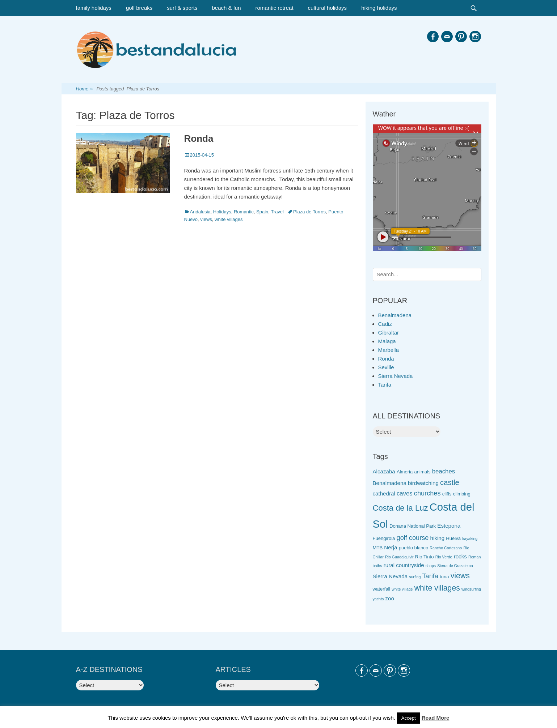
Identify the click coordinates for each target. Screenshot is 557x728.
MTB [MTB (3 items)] (378, 547)
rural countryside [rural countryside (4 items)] (404, 565)
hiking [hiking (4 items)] (437, 538)
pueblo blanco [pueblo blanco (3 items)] (414, 547)
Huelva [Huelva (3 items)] (453, 538)
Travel (277, 211)
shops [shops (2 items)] (431, 565)
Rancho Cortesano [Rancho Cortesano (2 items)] (446, 548)
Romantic (244, 211)
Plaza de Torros (309, 211)
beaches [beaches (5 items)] (443, 471)
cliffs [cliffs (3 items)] (447, 494)
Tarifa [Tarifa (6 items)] (430, 576)
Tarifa (385, 385)
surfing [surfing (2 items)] (415, 577)
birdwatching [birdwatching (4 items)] (423, 483)
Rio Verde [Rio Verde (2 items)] (443, 557)
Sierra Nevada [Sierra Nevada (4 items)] (390, 576)
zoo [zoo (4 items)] (389, 598)
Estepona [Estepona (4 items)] (448, 526)
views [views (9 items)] (460, 575)
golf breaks (139, 8)
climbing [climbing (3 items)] (462, 494)
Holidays (222, 211)
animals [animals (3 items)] (422, 471)
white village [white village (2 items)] (402, 589)
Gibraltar (388, 332)
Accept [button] (408, 718)
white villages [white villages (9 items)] (437, 588)
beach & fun (226, 8)
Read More (436, 718)
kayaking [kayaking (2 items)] (469, 538)
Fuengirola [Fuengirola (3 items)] (384, 538)
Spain (262, 211)
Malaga (387, 341)
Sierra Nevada (395, 376)
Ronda (199, 138)
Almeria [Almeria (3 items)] (405, 471)
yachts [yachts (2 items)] (378, 599)
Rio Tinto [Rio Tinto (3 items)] (424, 556)
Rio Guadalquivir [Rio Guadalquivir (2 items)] (399, 557)
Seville (386, 367)
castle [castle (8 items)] (449, 482)
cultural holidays (327, 8)
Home (84, 89)
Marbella (388, 350)
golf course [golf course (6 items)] (413, 537)
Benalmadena (395, 315)
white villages (228, 219)
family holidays (93, 8)
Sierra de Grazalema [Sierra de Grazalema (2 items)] (455, 565)
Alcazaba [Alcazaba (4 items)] (384, 471)
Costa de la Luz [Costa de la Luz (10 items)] (400, 507)
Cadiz (385, 324)
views (206, 219)
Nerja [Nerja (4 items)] (390, 547)
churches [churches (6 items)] (427, 493)
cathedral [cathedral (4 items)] (384, 493)
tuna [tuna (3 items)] (444, 576)
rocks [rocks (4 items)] (460, 556)
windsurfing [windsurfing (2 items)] (471, 589)
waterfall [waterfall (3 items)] (382, 589)
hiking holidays (379, 8)
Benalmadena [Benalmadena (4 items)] (389, 483)
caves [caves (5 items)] (405, 493)
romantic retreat (275, 8)
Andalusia (200, 211)
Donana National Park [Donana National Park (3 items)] (412, 526)
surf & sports (182, 8)
